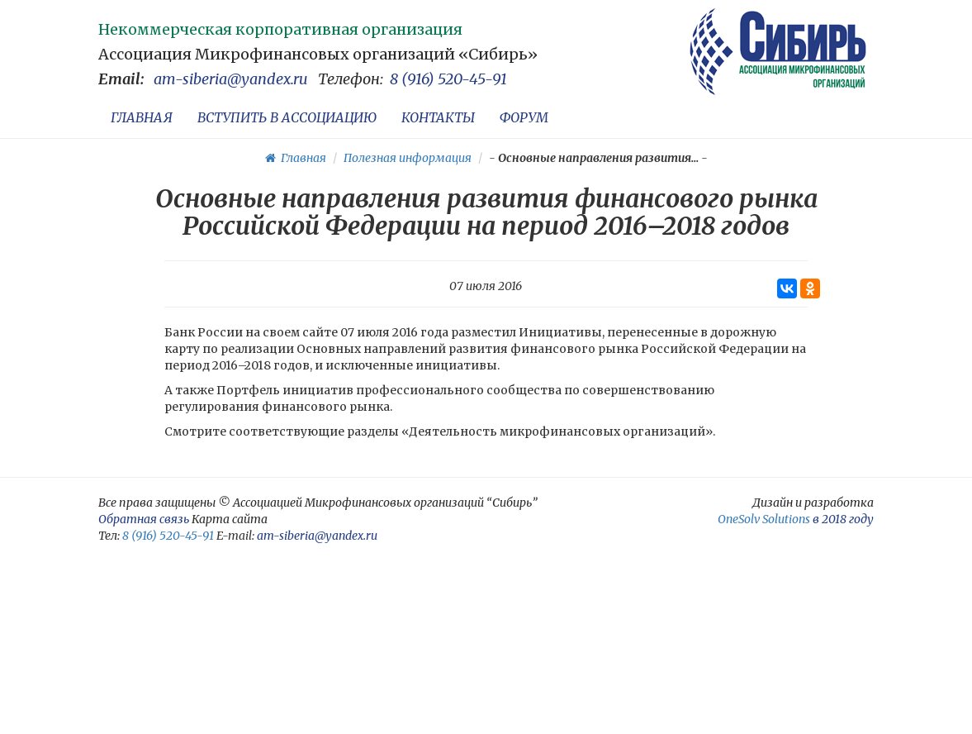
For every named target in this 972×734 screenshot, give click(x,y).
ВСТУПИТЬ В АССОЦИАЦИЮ (287, 117)
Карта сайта (230, 519)
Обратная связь (143, 519)
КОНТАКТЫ (438, 117)
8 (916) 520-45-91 (448, 78)
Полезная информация (408, 157)
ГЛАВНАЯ (142, 117)
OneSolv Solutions (764, 519)
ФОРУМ (524, 117)
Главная (295, 157)
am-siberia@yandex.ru (231, 78)
